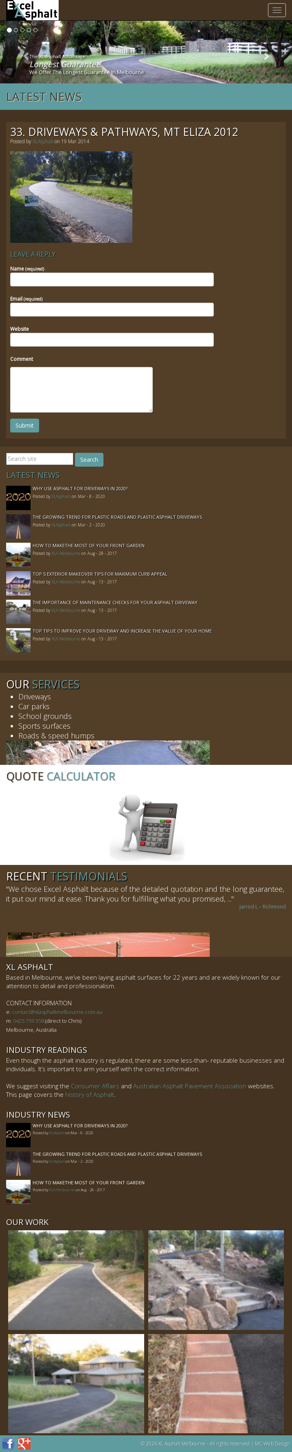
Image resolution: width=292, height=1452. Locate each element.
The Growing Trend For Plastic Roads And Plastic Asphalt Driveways (117, 517)
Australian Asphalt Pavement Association (189, 1086)
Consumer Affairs (95, 1086)
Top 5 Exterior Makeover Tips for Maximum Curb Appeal (100, 574)
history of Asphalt (89, 1094)
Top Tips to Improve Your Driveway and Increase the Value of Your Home (122, 631)
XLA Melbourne (66, 553)
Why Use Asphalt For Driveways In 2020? (80, 488)
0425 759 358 (28, 1020)
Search (89, 459)
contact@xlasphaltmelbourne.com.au (57, 1011)
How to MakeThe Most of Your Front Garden (89, 545)
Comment (21, 359)
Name (27, 268)
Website (19, 328)
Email (26, 298)
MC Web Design (272, 1443)
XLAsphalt (43, 141)
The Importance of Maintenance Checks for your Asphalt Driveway (115, 602)
